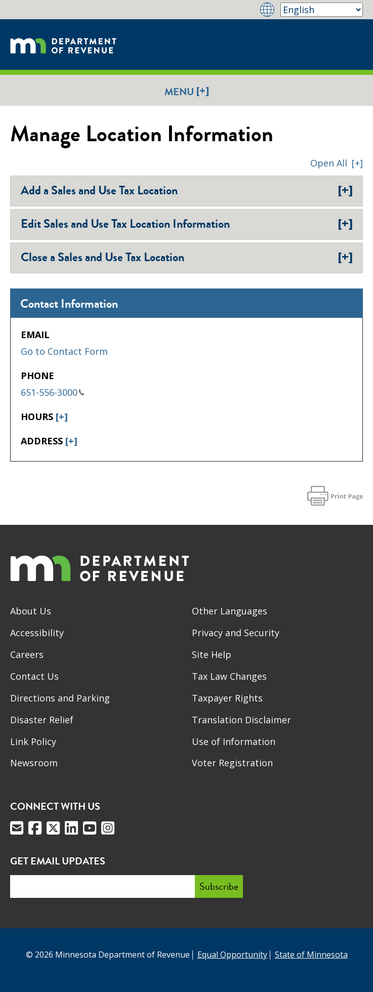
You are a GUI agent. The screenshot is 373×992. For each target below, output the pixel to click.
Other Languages (229, 611)
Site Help (211, 654)
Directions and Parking (60, 698)
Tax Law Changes (229, 676)
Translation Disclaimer (241, 720)
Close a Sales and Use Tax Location (187, 257)
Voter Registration (232, 763)
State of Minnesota (311, 954)
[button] (336, 163)
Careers (27, 654)
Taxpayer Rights (227, 698)
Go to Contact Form (64, 351)
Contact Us (34, 676)
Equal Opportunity (232, 954)
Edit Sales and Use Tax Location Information (187, 224)
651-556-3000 (53, 392)
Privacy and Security (235, 633)
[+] (62, 416)
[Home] (63, 44)
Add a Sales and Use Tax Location (187, 190)
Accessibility (37, 633)
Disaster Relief (41, 720)
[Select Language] (321, 10)
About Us (30, 611)
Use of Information (233, 741)
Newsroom (34, 763)
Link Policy (33, 741)
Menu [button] (186, 91)
